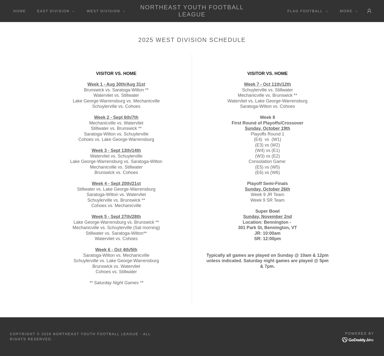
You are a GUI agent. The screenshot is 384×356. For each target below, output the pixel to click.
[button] (54, 11)
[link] (192, 14)
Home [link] (19, 11)
